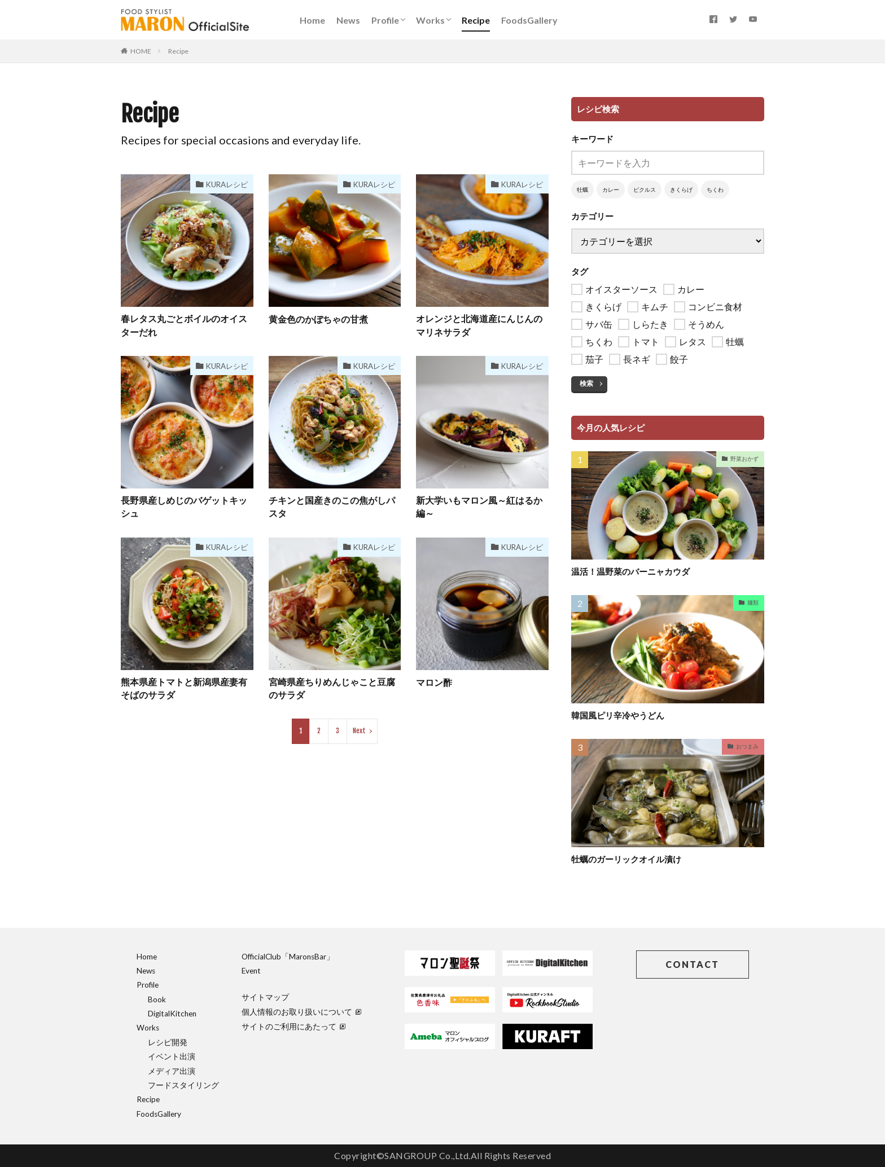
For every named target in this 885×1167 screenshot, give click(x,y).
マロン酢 (434, 683)
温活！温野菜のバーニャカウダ (630, 571)
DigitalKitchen (172, 1013)
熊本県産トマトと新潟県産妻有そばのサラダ (184, 690)
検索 (586, 383)
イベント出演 (171, 1056)
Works (430, 20)
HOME (140, 51)
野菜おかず (744, 458)
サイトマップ (265, 997)
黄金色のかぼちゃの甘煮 (318, 319)
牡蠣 (582, 189)
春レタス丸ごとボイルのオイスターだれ (184, 326)
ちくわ (715, 189)
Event (251, 970)
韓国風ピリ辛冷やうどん (617, 715)
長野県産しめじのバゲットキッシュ (184, 508)
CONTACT (692, 964)
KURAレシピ (225, 184)
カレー (610, 189)
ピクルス (644, 189)
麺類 (753, 602)
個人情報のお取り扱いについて (301, 1011)
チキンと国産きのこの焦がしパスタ (332, 508)
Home (312, 20)
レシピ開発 (167, 1042)
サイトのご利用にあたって (293, 1026)
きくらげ (681, 189)
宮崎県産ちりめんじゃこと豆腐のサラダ (332, 690)
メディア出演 (171, 1071)
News (348, 20)
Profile (385, 20)
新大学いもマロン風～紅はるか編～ (479, 508)
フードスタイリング (183, 1085)
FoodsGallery (529, 20)
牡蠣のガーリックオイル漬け (626, 859)
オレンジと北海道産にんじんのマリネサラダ (479, 326)
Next (359, 733)
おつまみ (747, 746)
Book (157, 999)
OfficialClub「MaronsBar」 (288, 956)
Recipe (476, 20)
